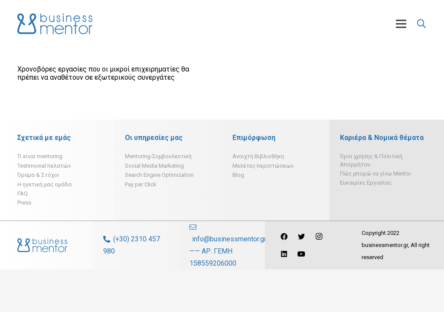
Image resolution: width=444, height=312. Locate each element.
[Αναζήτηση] (421, 24)
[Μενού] (401, 24)
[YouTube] (301, 254)
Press (24, 202)
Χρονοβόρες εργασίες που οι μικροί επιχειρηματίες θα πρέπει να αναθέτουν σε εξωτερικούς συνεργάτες (103, 73)
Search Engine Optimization (159, 175)
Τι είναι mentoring (39, 156)
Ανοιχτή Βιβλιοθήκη (258, 156)
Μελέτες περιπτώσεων (263, 165)
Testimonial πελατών (44, 165)
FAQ (22, 193)
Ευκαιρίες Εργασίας (366, 182)
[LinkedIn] (284, 254)
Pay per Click (141, 184)
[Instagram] (318, 236)
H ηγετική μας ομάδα (44, 184)
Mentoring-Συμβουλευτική (158, 156)
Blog (238, 175)
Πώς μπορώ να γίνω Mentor (375, 173)
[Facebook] (284, 236)
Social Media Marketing (154, 165)
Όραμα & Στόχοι (38, 175)
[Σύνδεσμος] (54, 23)
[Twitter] (301, 236)
